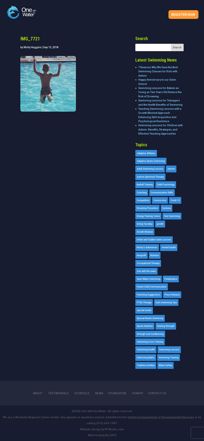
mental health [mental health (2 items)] (169, 247)
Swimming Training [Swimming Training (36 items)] (168, 357)
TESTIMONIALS (58, 393)
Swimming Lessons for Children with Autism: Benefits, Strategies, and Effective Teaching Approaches (160, 129)
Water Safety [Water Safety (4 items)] (165, 365)
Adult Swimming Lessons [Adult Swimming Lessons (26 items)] (150, 169)
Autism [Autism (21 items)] (171, 169)
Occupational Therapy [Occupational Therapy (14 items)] (148, 263)
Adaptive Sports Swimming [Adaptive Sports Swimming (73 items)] (151, 161)
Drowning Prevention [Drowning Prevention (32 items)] (147, 208)
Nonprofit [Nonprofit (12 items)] (141, 255)
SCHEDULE (81, 393)
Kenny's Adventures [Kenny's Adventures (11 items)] (147, 247)
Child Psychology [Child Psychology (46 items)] (166, 184)
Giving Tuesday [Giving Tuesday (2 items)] (145, 224)
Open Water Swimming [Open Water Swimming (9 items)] (148, 279)
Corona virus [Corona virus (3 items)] (159, 200)
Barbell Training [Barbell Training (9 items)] (145, 184)
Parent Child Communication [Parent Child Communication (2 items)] (151, 286)
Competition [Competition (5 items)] (143, 200)
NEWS (99, 393)
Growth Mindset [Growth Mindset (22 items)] (145, 232)
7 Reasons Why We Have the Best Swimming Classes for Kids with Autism (158, 71)
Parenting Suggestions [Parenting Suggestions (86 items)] (148, 294)
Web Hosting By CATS (102, 435)
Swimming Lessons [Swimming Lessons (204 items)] (169, 349)
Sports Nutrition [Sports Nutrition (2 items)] (145, 326)
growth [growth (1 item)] (160, 224)
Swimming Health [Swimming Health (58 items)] (146, 349)
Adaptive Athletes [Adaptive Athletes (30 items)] (146, 153)
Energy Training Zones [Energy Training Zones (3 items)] (148, 216)
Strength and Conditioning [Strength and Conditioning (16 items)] (150, 334)
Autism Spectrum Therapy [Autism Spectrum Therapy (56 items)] (150, 177)
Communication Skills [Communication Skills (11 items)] (162, 192)
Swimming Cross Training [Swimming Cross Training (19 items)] (150, 342)
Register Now (183, 14)
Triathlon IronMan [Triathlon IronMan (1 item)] (146, 365)
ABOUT (37, 393)
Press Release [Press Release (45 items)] (172, 294)
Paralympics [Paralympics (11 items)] (170, 279)
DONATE (137, 393)
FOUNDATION (117, 393)
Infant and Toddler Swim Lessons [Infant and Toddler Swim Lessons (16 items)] (154, 239)
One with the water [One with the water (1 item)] (146, 271)
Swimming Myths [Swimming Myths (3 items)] (146, 357)
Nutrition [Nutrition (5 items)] (154, 255)
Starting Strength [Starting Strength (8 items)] (166, 326)
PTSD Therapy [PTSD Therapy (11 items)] (144, 302)
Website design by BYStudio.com (102, 429)
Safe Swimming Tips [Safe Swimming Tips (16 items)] (166, 302)
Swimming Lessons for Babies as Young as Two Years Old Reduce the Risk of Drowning (160, 92)
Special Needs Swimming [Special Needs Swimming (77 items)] (150, 318)
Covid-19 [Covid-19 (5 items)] (175, 200)
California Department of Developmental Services (161, 417)
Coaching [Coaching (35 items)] (142, 192)
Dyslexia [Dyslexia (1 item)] (166, 208)
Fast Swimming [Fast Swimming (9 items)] (172, 216)
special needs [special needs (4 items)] (144, 310)
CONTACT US (157, 393)
